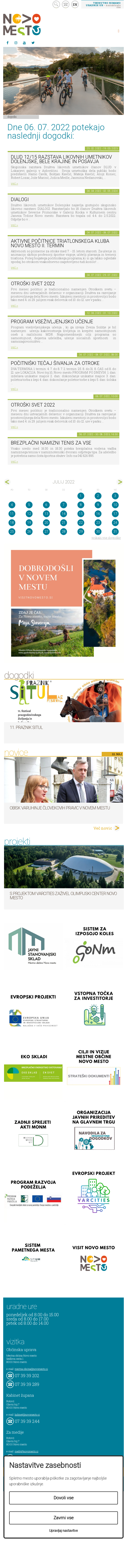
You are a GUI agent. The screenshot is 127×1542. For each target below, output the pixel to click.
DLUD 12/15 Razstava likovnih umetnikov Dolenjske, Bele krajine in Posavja (61, 159)
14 (64, 514)
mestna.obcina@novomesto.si (31, 1369)
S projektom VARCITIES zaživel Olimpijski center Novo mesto (63, 895)
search (56, 4)
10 (115, 505)
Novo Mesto (32, 24)
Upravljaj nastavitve (63, 1531)
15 (81, 514)
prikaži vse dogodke (106, 538)
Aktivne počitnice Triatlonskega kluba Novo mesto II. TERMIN (60, 243)
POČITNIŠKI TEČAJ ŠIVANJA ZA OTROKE (55, 363)
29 (81, 532)
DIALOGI (20, 199)
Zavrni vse (64, 1517)
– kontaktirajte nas (103, 4)
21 (64, 523)
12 (29, 514)
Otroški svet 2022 (33, 284)
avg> (119, 482)
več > (14, 183)
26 (29, 532)
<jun (7, 482)
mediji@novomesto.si (26, 1451)
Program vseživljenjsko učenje (52, 322)
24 (115, 523)
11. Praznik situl (26, 727)
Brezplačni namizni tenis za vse (51, 443)
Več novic (102, 828)
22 (81, 523)
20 (46, 523)
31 (115, 532)
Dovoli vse (64, 1497)
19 (29, 523)
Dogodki (12, 117)
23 (98, 523)
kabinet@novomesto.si (27, 1414)
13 (46, 514)
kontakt (65, 4)
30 (98, 532)
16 (98, 514)
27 (46, 532)
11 (12, 514)
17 (115, 514)
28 (64, 532)
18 (12, 523)
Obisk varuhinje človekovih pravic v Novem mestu (60, 808)
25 (12, 532)
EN (75, 4)
